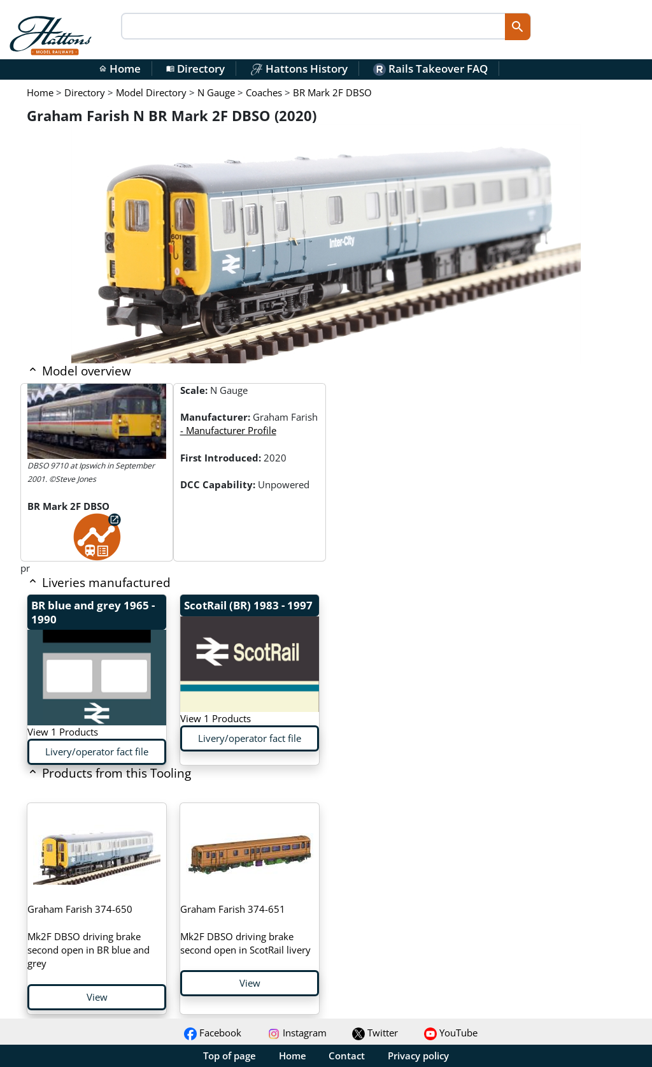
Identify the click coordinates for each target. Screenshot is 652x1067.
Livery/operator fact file (96, 751)
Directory (195, 68)
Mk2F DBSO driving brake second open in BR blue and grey (88, 936)
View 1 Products (62, 731)
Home (120, 68)
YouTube (451, 1032)
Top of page (229, 1055)
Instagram (297, 1032)
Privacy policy (418, 1055)
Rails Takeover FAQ (430, 68)
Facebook (212, 1032)
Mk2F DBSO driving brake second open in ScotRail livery (245, 929)
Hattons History (299, 68)
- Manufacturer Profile (228, 430)
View (97, 997)
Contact (347, 1055)
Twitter (375, 1032)
